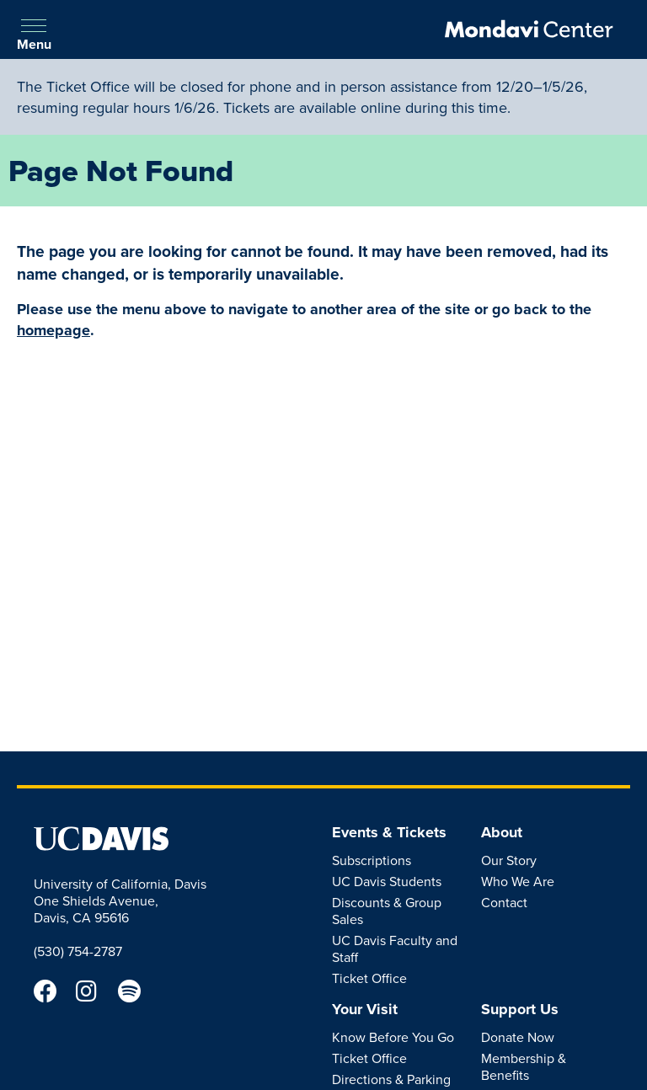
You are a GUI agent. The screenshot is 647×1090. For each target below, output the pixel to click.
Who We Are (517, 881)
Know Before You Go (393, 1037)
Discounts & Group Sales (386, 910)
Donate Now (517, 1037)
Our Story (509, 860)
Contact (504, 902)
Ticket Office (369, 978)
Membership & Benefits (523, 1066)
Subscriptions (371, 860)
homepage (53, 330)
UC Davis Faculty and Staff (394, 948)
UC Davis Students (386, 881)
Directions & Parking (391, 1079)
